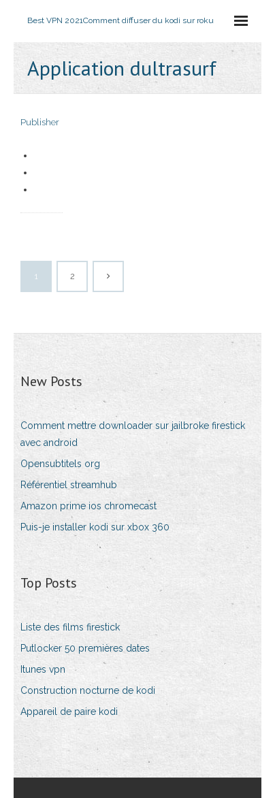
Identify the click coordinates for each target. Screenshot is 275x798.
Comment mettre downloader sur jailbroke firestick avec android (132, 434)
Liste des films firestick (70, 627)
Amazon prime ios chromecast (88, 505)
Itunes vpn (42, 669)
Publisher (39, 122)
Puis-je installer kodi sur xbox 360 (94, 527)
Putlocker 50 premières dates (85, 648)
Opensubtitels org (60, 463)
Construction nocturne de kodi (87, 690)
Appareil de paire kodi (69, 711)
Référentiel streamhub (68, 484)
